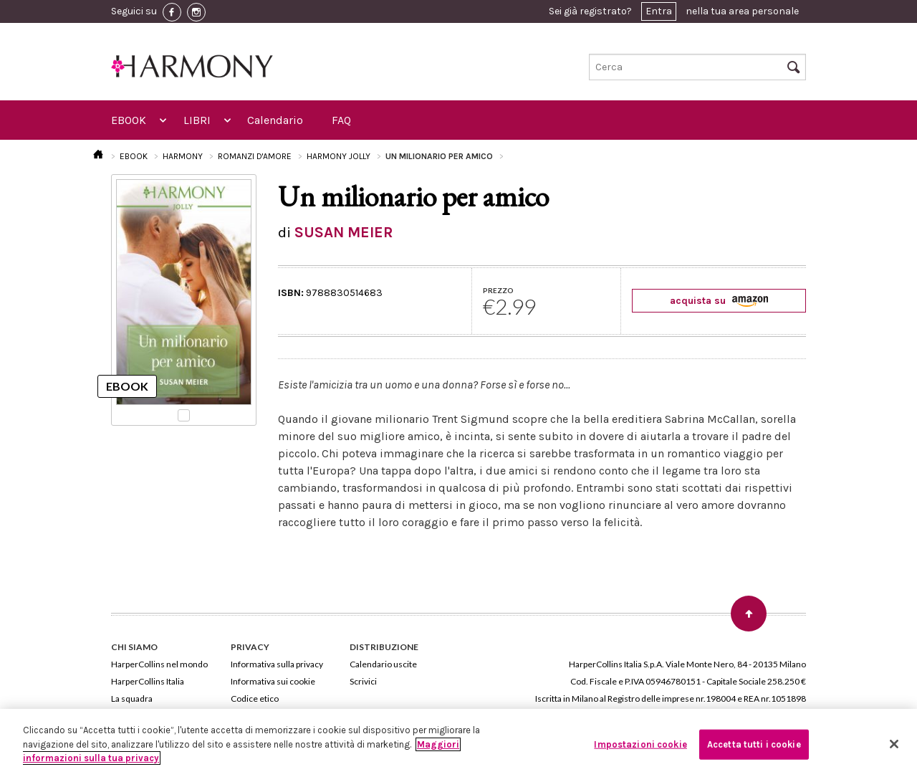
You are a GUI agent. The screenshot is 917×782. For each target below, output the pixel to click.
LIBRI (197, 120)
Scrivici (363, 681)
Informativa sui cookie (273, 681)
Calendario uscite (383, 664)
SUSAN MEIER (343, 232)
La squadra (132, 698)
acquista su (719, 301)
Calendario (275, 120)
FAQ (341, 120)
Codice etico (255, 698)
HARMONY (183, 156)
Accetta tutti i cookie (754, 744)
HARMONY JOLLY (338, 156)
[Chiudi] (894, 744)
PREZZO (498, 290)
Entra (658, 11)
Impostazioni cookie (640, 744)
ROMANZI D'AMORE (255, 156)
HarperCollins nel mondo (159, 664)
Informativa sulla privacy (277, 664)
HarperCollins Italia (147, 681)
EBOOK (128, 120)
